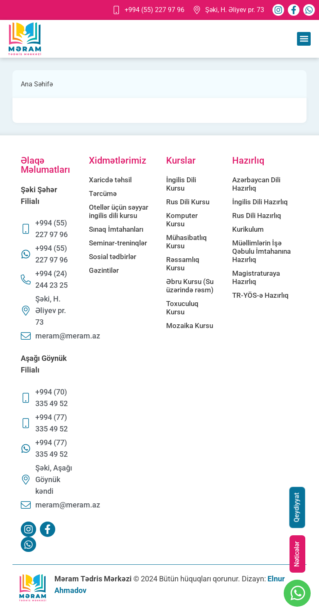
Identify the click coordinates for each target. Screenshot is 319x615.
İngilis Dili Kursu (181, 184)
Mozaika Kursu (189, 325)
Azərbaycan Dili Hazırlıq (256, 184)
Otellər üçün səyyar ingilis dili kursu (118, 211)
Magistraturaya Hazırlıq (256, 277)
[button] (304, 39)
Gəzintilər (104, 270)
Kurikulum (248, 229)
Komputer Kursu (182, 219)
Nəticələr (297, 554)
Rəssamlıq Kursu (182, 263)
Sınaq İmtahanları (116, 229)
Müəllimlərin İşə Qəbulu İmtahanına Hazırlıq (261, 251)
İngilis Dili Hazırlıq (260, 202)
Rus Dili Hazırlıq (256, 215)
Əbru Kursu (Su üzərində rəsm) (189, 285)
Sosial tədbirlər (112, 256)
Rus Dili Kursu (187, 202)
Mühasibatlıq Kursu (186, 241)
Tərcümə (103, 193)
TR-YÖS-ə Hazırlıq (260, 295)
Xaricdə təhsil (110, 180)
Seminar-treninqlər (118, 243)
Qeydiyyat (297, 507)
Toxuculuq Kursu (182, 307)
